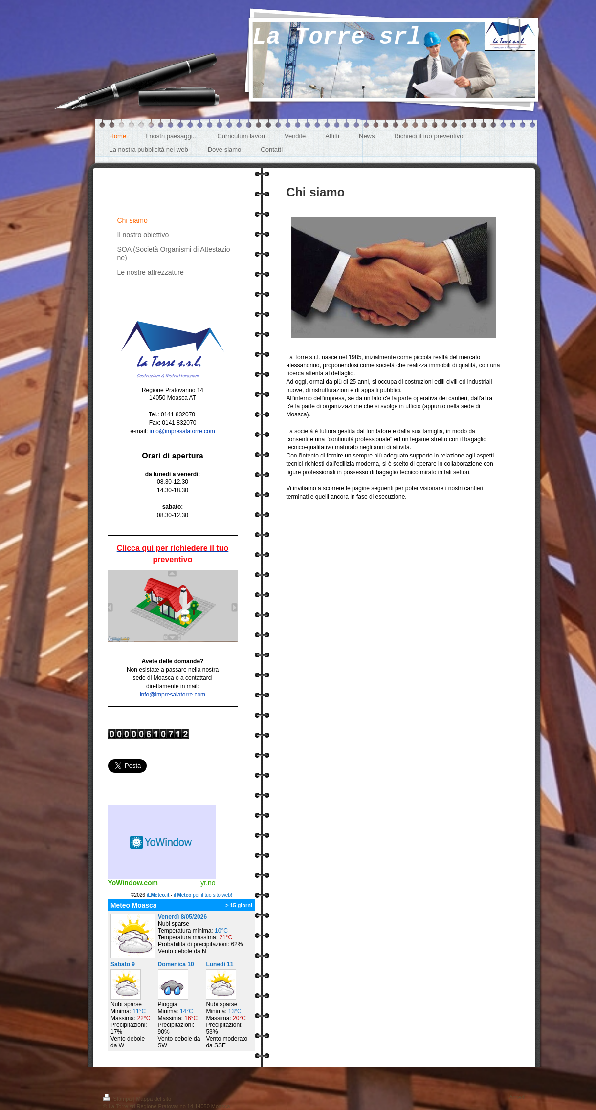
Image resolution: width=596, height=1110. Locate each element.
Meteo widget (162, 842)
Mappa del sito (153, 1099)
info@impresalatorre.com (182, 431)
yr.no (207, 883)
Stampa (118, 1099)
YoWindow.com (133, 883)
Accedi (517, 1097)
